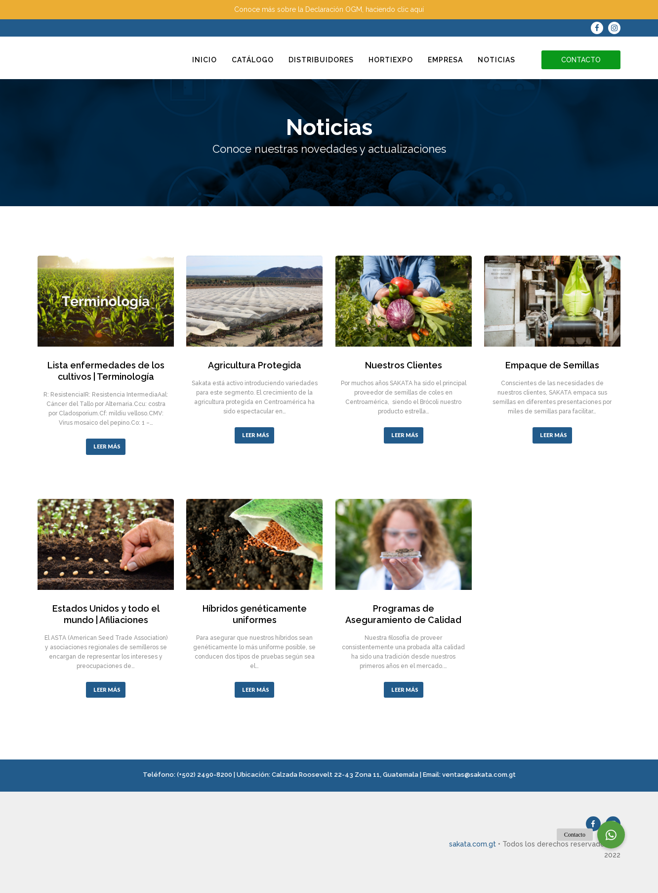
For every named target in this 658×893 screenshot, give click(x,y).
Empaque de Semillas (552, 365)
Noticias (496, 60)
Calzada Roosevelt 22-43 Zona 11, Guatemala (345, 774)
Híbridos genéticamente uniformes (255, 614)
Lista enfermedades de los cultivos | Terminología (105, 371)
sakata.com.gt (472, 844)
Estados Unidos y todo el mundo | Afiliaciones (106, 614)
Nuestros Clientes (403, 365)
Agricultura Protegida (254, 365)
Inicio (204, 60)
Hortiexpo (391, 60)
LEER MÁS (107, 446)
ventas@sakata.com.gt (479, 774)
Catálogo (253, 60)
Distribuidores (321, 60)
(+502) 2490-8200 (204, 774)
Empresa (445, 60)
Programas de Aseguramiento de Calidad (403, 614)
